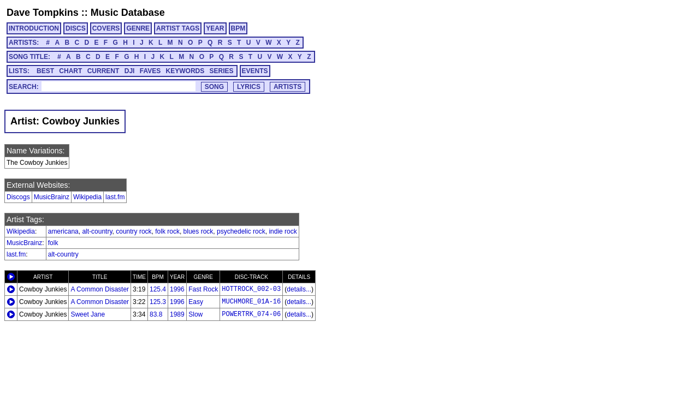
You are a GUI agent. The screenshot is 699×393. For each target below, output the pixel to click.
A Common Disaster (99, 289)
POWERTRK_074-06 (251, 314)
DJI (130, 71)
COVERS (106, 28)
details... (299, 289)
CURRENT (103, 71)
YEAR (215, 28)
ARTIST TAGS (177, 28)
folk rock (167, 231)
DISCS (76, 28)
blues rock (198, 231)
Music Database (128, 12)
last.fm (115, 197)
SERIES (222, 71)
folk (53, 243)
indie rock (283, 231)
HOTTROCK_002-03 (251, 289)
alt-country (97, 231)
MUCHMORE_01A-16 (251, 302)
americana (63, 231)
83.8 (156, 314)
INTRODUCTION (34, 28)
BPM (238, 28)
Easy (195, 302)
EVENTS (255, 71)
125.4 (158, 289)
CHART (70, 71)
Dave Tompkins (43, 12)
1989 (177, 314)
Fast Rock (203, 289)
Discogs (18, 197)
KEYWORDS (185, 71)
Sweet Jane (87, 314)
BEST (45, 71)
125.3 (158, 302)
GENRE (138, 28)
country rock (133, 231)
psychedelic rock (241, 231)
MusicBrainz (51, 197)
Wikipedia (87, 197)
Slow (195, 314)
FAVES (150, 71)
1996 (177, 289)
